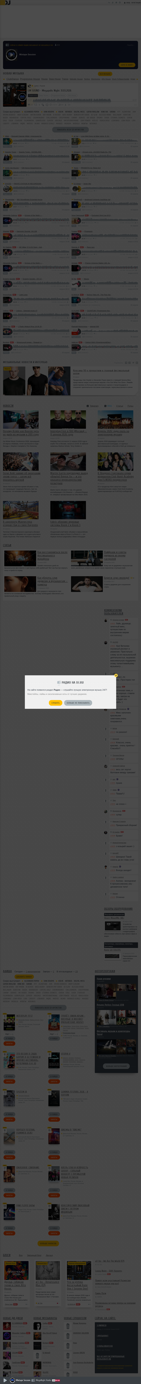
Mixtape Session (23, 1380)
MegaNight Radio (43, 1380)
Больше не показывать (78, 703)
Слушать (55, 703)
